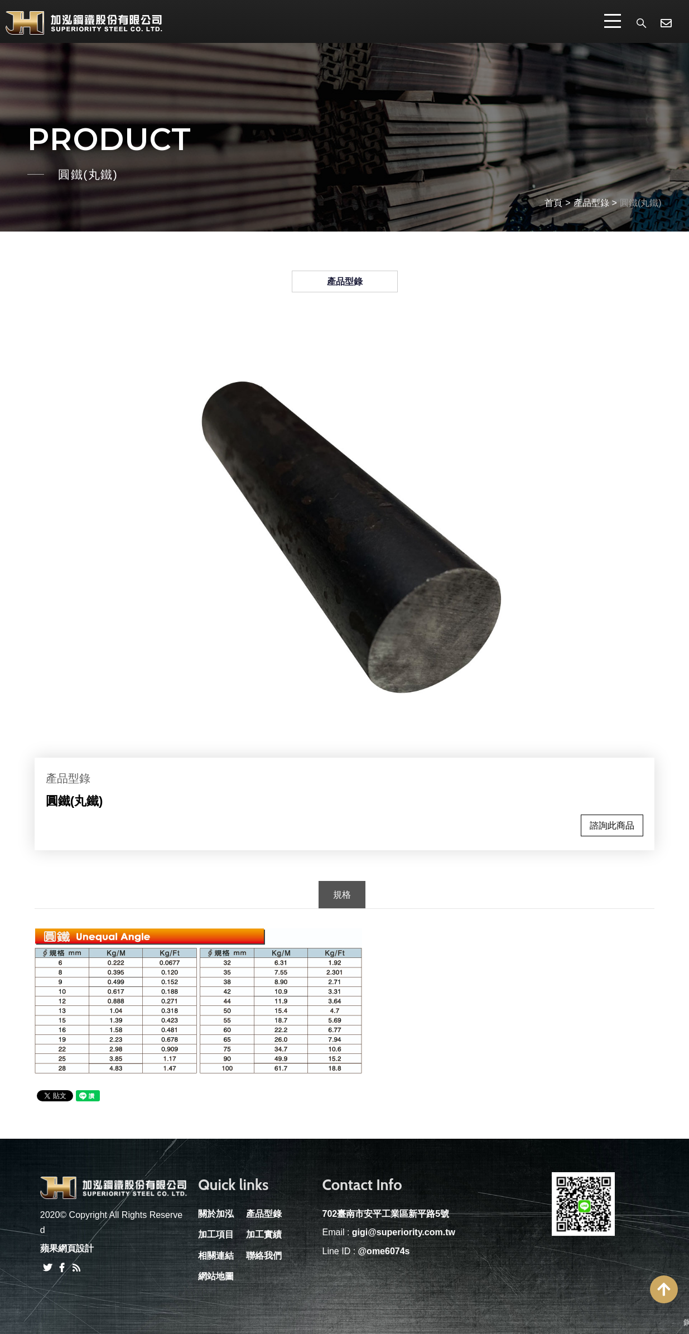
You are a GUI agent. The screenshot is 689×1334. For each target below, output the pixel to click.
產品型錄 (591, 203)
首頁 (553, 203)
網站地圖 (216, 1276)
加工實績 (264, 1234)
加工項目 (216, 1234)
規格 (342, 894)
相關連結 (216, 1255)
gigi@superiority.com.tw (403, 1232)
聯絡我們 (264, 1255)
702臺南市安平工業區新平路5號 (385, 1214)
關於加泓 (216, 1214)
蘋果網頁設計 (67, 1248)
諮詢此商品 (612, 825)
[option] (345, 536)
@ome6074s (384, 1251)
